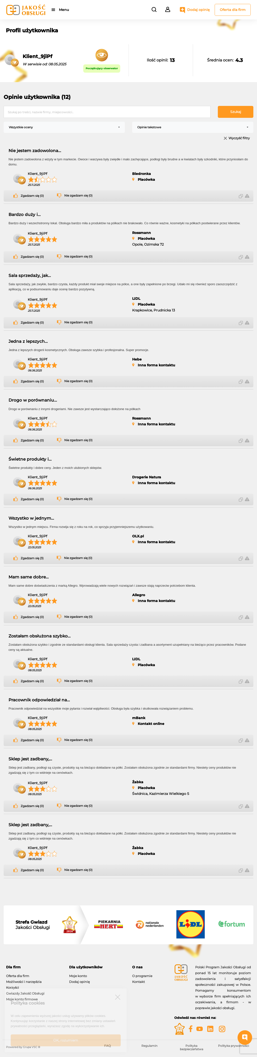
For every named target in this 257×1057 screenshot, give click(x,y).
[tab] (34, 967)
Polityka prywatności (233, 1046)
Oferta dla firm (233, 10)
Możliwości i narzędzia (24, 982)
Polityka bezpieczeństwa (191, 1047)
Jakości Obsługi (33, 925)
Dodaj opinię (198, 9)
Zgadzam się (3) (32, 558)
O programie (142, 976)
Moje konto (78, 976)
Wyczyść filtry (239, 138)
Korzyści (12, 987)
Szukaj (235, 112)
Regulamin (149, 1046)
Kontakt (138, 982)
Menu (64, 10)
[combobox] (64, 127)
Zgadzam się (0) (32, 196)
